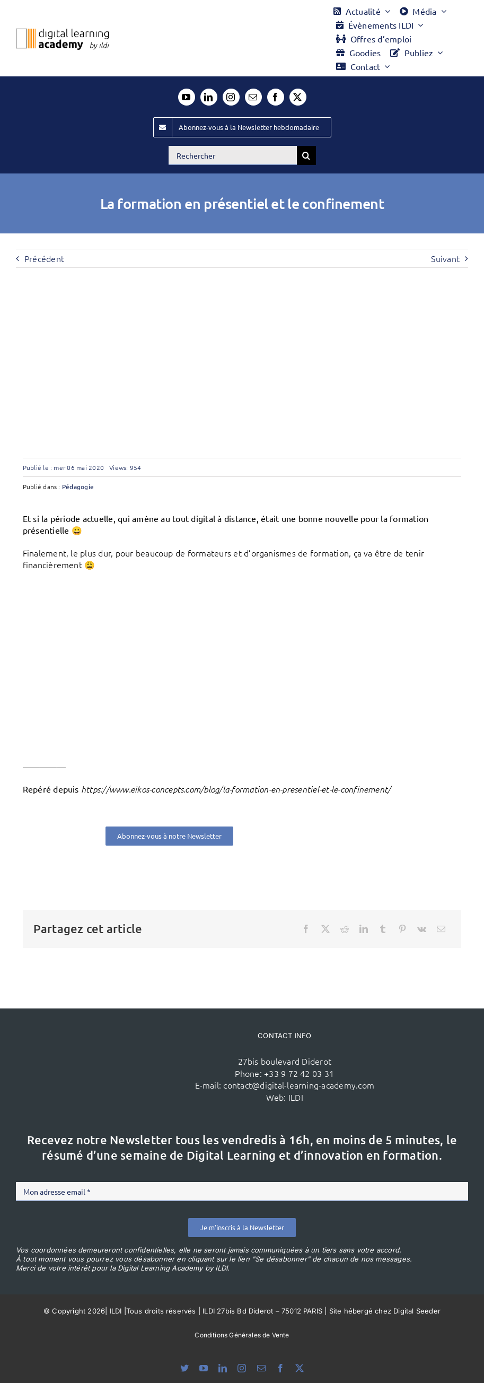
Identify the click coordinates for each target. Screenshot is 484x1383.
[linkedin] (208, 97)
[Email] (441, 929)
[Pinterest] (402, 929)
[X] (325, 929)
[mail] (253, 97)
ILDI (295, 1097)
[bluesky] (184, 1368)
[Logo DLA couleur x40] (62, 33)
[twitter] (297, 97)
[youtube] (186, 97)
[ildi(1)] (124, 1042)
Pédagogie (78, 486)
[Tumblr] (382, 929)
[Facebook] (305, 929)
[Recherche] (306, 155)
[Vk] (422, 929)
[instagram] (231, 97)
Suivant (445, 258)
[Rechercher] (233, 155)
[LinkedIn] (363, 929)
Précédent (44, 258)
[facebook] (275, 97)
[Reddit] (344, 929)
